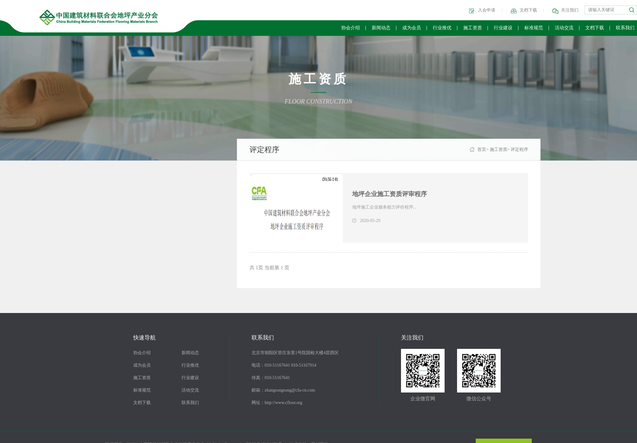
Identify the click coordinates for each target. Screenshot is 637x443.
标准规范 (533, 27)
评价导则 (30, 171)
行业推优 (442, 27)
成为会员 (411, 27)
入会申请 (486, 10)
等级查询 (30, 215)
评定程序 (30, 193)
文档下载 (528, 10)
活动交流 (564, 27)
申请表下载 (33, 237)
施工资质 (472, 27)
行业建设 (503, 27)
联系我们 (625, 27)
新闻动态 (381, 27)
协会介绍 (350, 27)
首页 (498, 149)
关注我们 (569, 10)
